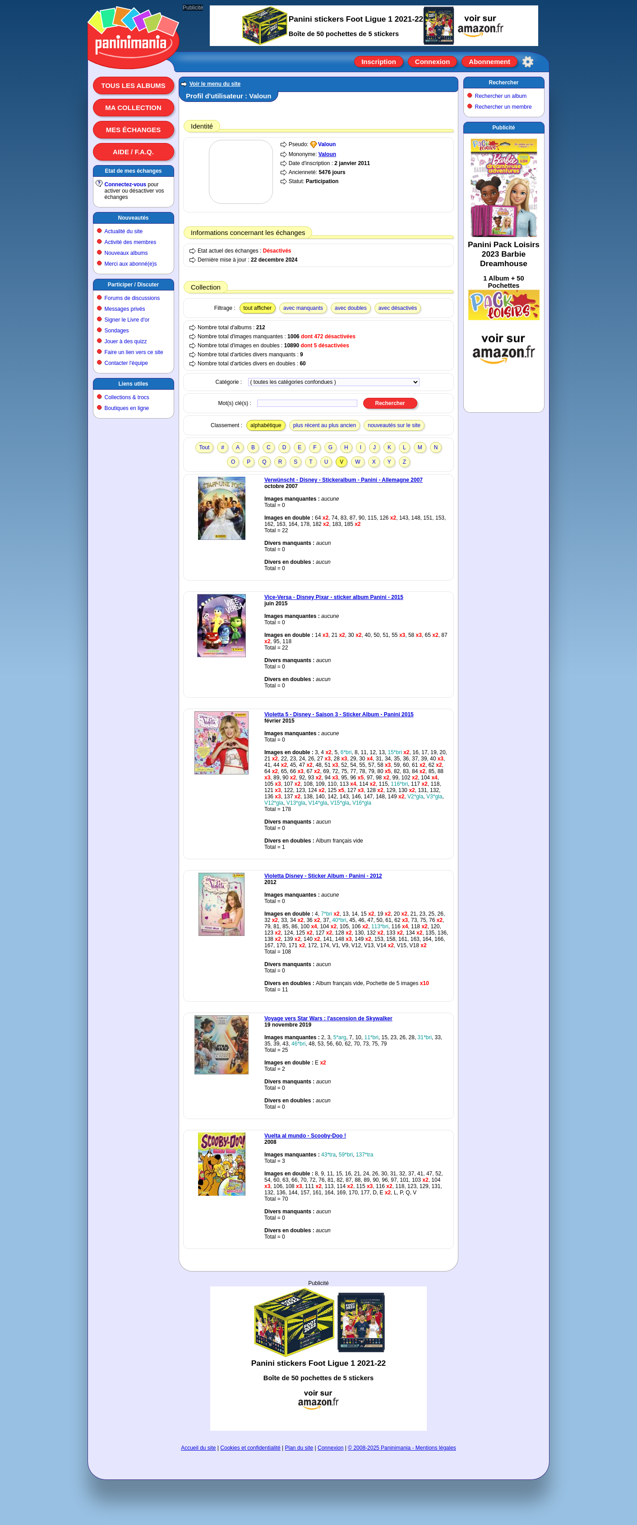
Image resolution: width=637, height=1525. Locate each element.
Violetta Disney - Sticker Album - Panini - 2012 (323, 876)
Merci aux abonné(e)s (131, 264)
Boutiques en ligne (127, 408)
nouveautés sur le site (394, 425)
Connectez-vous (126, 184)
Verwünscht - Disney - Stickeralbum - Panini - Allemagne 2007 (343, 480)
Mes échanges (133, 130)
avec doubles (351, 308)
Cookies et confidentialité (250, 1448)
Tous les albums (133, 85)
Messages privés (125, 309)
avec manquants (303, 308)
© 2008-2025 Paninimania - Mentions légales (402, 1448)
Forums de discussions (132, 298)
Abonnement (489, 61)
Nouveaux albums (126, 253)
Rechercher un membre (503, 107)
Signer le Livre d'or (127, 320)
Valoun (327, 144)
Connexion (432, 61)
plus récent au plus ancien (324, 425)
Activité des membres (131, 242)
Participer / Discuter (133, 284)
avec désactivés (398, 308)
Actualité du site (124, 231)
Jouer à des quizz (126, 341)
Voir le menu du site (214, 84)
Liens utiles (133, 384)
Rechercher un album (501, 96)
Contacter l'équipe (126, 363)
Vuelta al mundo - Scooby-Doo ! (305, 1136)
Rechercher (503, 82)
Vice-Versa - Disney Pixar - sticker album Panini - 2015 (333, 597)
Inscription (378, 61)
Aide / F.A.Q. (133, 152)
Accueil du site (198, 1448)
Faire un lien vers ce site (134, 352)
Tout (204, 447)
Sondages (117, 330)
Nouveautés (133, 218)
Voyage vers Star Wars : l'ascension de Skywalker (328, 1018)
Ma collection (133, 107)
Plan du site (299, 1448)
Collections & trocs (127, 397)
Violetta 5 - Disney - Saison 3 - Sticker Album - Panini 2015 (339, 714)
